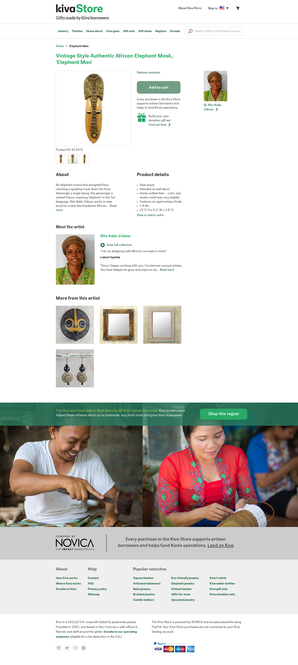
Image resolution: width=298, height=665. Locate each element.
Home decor (94, 31)
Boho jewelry (142, 589)
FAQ (91, 583)
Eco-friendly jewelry (185, 578)
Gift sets (129, 31)
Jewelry (63, 31)
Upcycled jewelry (183, 600)
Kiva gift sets (219, 589)
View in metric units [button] (150, 215)
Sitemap (94, 594)
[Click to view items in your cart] (237, 9)
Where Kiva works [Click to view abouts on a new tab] (68, 583)
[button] (190, 32)
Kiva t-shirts (218, 578)
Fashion (77, 31)
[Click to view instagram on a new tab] (77, 647)
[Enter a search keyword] (213, 31)
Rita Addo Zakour (115, 236)
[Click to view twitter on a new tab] (68, 647)
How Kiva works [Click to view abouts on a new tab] (67, 578)
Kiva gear (113, 31)
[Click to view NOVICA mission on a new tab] (75, 543)
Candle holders (143, 600)
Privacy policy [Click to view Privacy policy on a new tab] (97, 589)
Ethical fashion (181, 589)
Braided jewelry (144, 594)
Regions (160, 31)
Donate (175, 31)
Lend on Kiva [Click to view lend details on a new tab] (221, 545)
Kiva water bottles (222, 583)
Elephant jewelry (182, 583)
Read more (167, 270)
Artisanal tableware (147, 583)
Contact (93, 578)
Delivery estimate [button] (148, 72)
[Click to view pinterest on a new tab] (60, 647)
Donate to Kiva (66, 589)
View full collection (116, 245)
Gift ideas (145, 31)
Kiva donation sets (222, 594)
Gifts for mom (180, 594)
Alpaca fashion (143, 578)
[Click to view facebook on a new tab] (85, 647)
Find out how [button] (160, 124)
